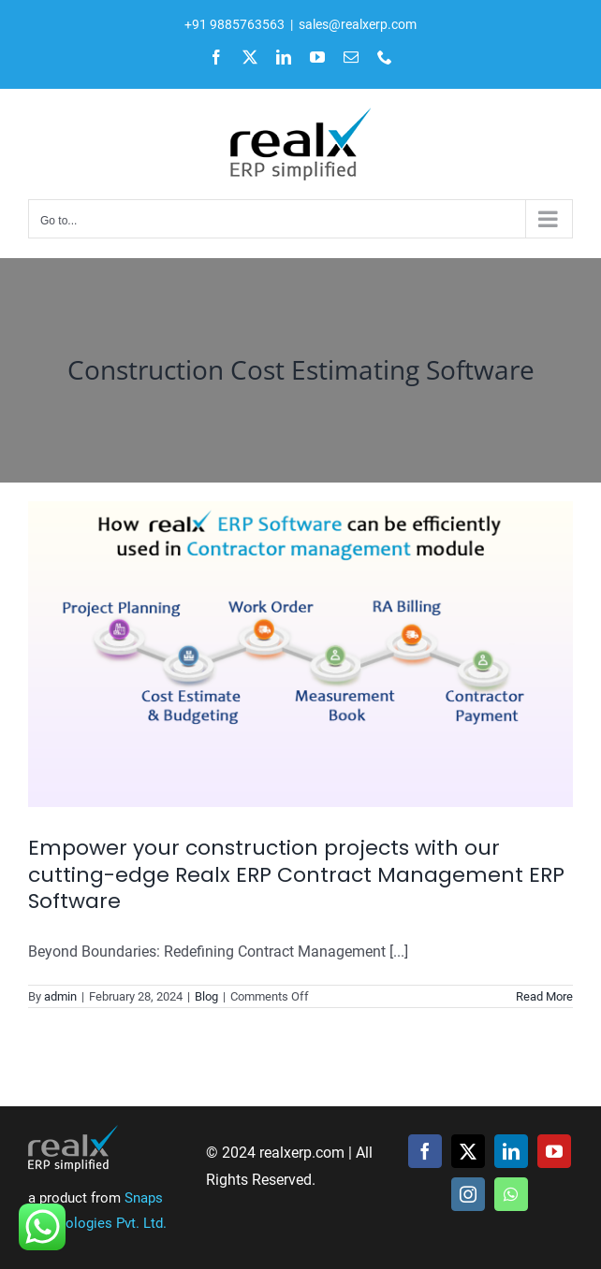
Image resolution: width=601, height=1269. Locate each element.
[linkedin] (511, 1151)
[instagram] (468, 1194)
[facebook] (425, 1151)
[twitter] (468, 1151)
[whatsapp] (511, 1194)
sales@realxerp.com (358, 24)
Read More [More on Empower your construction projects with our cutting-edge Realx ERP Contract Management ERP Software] (544, 996)
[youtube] (554, 1151)
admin (60, 996)
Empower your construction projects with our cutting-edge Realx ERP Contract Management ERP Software (296, 874)
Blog (206, 996)
